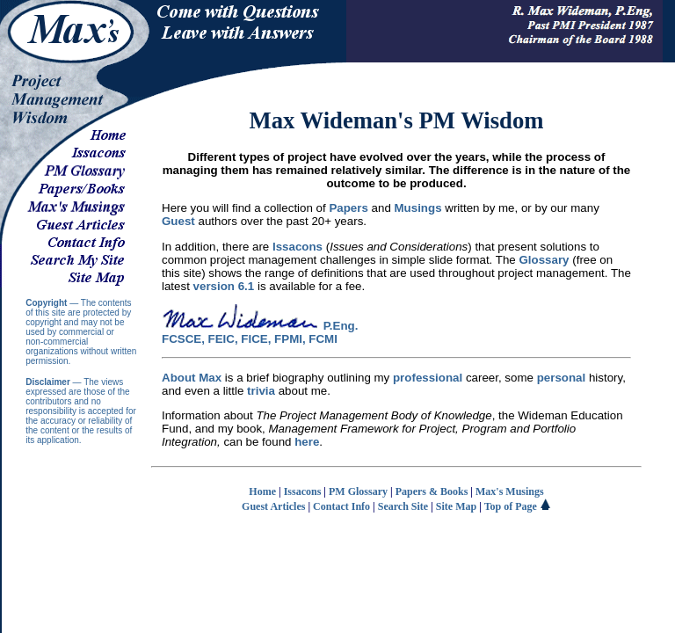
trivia (261, 390)
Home (262, 491)
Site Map (456, 506)
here (306, 441)
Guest (178, 221)
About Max (191, 377)
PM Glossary (358, 491)
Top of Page (517, 506)
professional (427, 377)
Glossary (544, 259)
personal (561, 377)
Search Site (403, 506)
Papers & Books (432, 491)
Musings (418, 208)
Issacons (297, 246)
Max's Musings (509, 491)
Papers (348, 208)
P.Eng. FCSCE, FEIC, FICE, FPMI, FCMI (260, 332)
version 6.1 (224, 286)
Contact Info (341, 506)
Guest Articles (273, 506)
